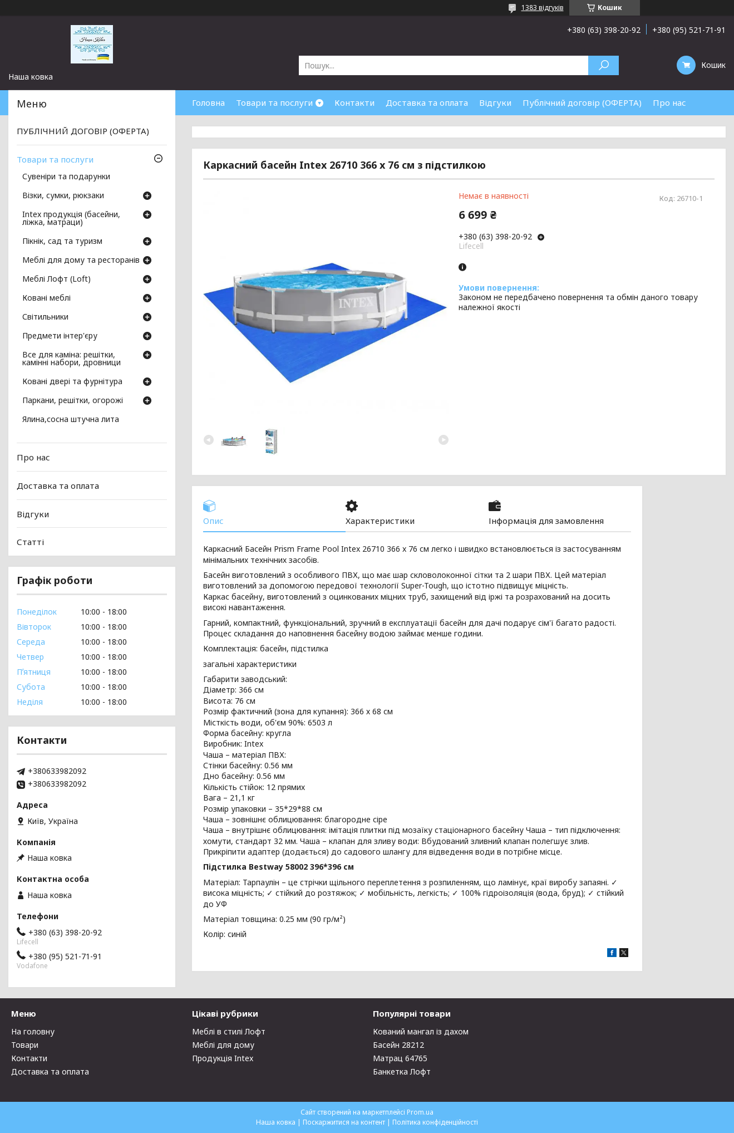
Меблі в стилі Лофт (228, 1031)
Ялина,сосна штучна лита (70, 419)
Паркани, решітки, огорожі (72, 400)
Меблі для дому (223, 1044)
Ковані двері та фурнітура (72, 381)
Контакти (354, 102)
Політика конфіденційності (435, 1122)
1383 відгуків (542, 7)
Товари (24, 1044)
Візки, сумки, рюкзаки (63, 196)
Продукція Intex (222, 1058)
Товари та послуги (274, 102)
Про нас (669, 102)
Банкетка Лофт (402, 1071)
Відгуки (495, 102)
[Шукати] (603, 65)
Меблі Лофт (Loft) (56, 279)
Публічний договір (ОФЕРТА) (582, 102)
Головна (208, 102)
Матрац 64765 (400, 1058)
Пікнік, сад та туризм (62, 241)
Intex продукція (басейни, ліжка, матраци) (71, 218)
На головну (33, 1031)
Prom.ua (420, 1112)
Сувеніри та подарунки (66, 177)
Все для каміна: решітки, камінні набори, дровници (71, 359)
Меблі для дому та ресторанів (81, 260)
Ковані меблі (46, 298)
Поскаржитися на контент (344, 1122)
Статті (30, 541)
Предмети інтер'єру (59, 336)
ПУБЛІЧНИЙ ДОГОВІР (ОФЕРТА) (83, 130)
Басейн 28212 (398, 1044)
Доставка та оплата (427, 102)
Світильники (45, 317)
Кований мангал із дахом (421, 1031)
